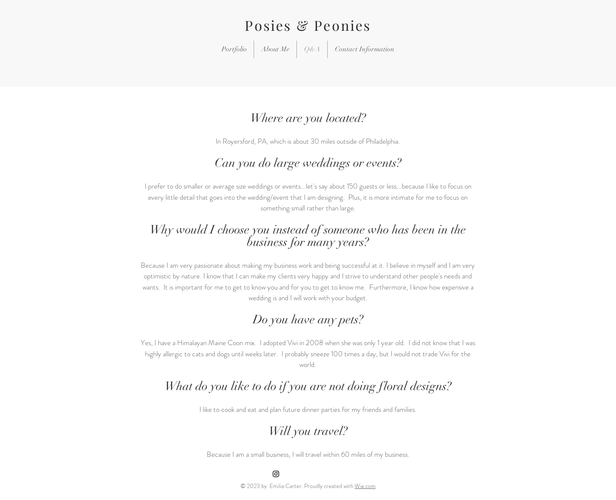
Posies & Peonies (308, 25)
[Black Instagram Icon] (276, 474)
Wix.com (365, 486)
